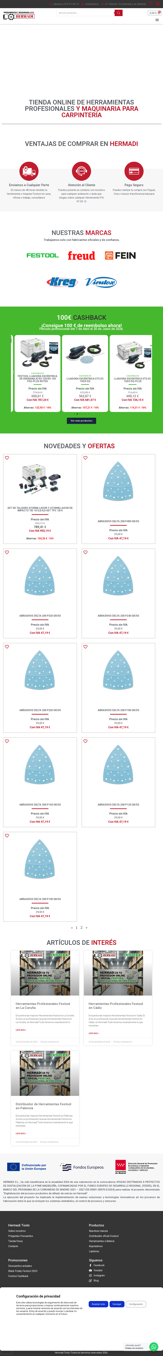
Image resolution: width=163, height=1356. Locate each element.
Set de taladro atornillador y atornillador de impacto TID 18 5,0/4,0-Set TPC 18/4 (40, 509)
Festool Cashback (18, 1276)
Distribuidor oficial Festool (104, 1236)
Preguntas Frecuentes (20, 1236)
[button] (157, 19)
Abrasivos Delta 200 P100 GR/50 (40, 899)
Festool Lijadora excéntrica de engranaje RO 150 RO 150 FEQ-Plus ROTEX (81, 379)
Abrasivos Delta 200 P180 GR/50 (118, 710)
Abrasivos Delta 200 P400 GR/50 (118, 521)
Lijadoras (94, 1251)
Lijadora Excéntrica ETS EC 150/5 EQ (129, 380)
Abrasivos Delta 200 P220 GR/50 (40, 710)
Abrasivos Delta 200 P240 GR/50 (118, 615)
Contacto (13, 1246)
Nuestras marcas (98, 1230)
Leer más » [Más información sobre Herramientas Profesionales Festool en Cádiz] (94, 1033)
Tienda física (15, 1241)
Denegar (117, 1304)
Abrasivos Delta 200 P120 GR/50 (118, 804)
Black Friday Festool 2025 (22, 1271)
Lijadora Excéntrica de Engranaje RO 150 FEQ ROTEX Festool (34, 379)
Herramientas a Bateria (101, 1241)
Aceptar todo (98, 1304)
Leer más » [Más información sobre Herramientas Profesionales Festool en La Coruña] (21, 1030)
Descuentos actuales (20, 1265)
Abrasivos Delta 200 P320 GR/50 (40, 615)
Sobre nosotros (17, 1230)
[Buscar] (119, 13)
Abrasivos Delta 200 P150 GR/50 (40, 804)
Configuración (136, 1304)
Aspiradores (96, 1246)
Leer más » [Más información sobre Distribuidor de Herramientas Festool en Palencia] (21, 1133)
